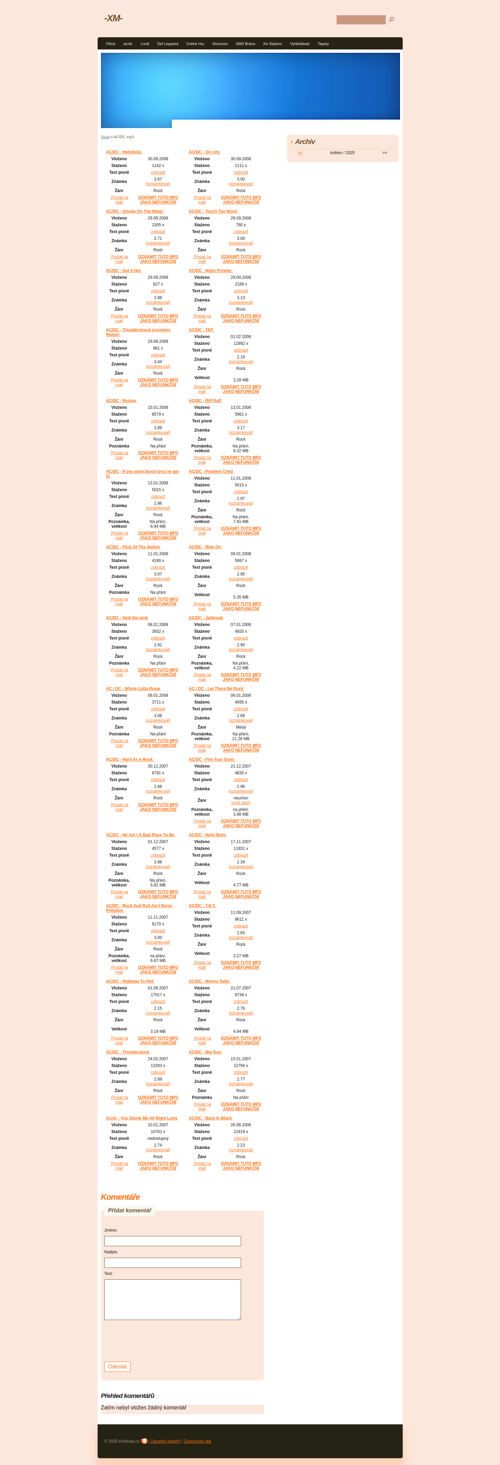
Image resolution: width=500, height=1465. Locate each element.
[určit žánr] (241, 802)
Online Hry (195, 44)
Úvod (105, 137)
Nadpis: (111, 1252)
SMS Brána (245, 44)
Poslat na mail (119, 200)
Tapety (323, 44)
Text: (108, 1273)
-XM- (113, 18)
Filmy (111, 44)
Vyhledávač (299, 44)
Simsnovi (219, 44)
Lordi (145, 44)
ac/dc (128, 44)
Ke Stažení (272, 44)
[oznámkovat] (158, 184)
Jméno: (111, 1230)
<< (300, 152)
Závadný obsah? (166, 1441)
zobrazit (158, 172)
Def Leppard (167, 44)
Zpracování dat (197, 1441)
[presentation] (155, 1340)
